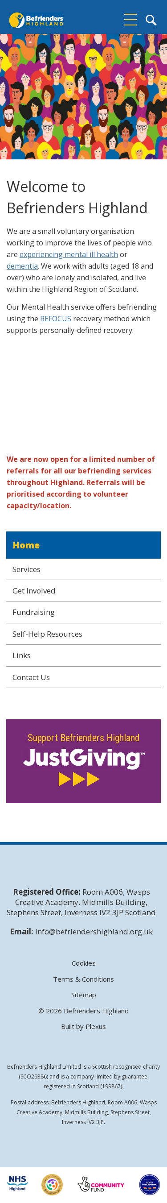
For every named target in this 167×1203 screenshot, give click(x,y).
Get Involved (34, 590)
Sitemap (83, 995)
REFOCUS (55, 319)
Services (26, 569)
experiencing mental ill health (69, 254)
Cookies (84, 963)
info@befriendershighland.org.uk (94, 931)
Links (21, 655)
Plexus (96, 1026)
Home (26, 545)
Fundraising (33, 612)
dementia (22, 266)
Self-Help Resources (47, 634)
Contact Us (31, 677)
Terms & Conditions (83, 979)
